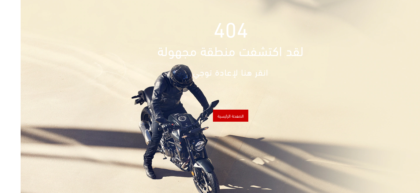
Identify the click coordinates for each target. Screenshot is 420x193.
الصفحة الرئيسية (210, 116)
